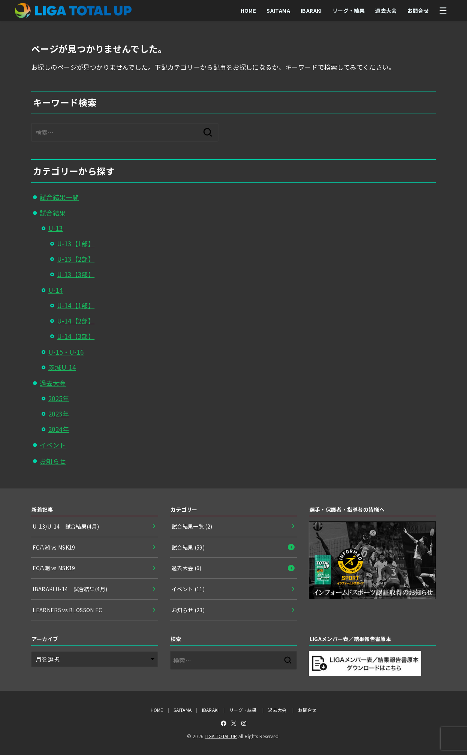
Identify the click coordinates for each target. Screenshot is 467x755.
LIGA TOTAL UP (221, 736)
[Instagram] (244, 723)
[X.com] (233, 723)
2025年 (58, 398)
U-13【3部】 (75, 274)
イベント (53, 444)
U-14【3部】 (75, 336)
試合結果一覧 (59, 197)
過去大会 (386, 10)
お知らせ (53, 461)
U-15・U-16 (66, 352)
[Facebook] (223, 723)
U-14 (55, 290)
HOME (248, 10)
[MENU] (443, 10)
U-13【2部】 (75, 259)
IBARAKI (311, 10)
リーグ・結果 (348, 10)
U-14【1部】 (75, 305)
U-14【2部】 (75, 320)
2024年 (58, 429)
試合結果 (53, 212)
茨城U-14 (62, 367)
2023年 (58, 413)
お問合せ (418, 10)
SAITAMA (278, 10)
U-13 (55, 228)
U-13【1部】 (75, 243)
